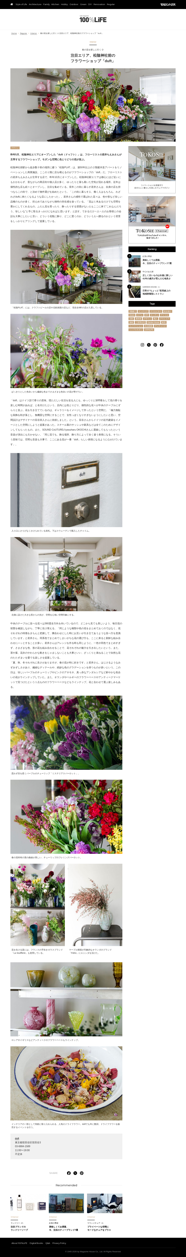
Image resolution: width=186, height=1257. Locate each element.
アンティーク (160, 326)
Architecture (35, 4)
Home (14, 33)
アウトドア (164, 319)
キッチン (154, 315)
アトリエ (164, 315)
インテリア (143, 311)
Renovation (99, 4)
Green (83, 4)
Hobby (64, 4)
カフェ (140, 315)
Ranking (152, 249)
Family (46, 4)
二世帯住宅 (140, 322)
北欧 (131, 319)
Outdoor (74, 4)
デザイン (15, 148)
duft (17, 1138)
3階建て (132, 311)
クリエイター (155, 311)
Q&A (47, 1243)
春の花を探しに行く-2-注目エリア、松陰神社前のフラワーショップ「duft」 (71, 33)
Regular (111, 4)
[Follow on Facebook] (161, 345)
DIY (90, 4)
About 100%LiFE (19, 1243)
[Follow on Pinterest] (155, 345)
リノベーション (135, 326)
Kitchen (55, 4)
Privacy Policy (59, 1243)
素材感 (138, 319)
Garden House (153, 322)
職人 (155, 319)
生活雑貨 (148, 326)
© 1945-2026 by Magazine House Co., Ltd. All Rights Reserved (93, 1251)
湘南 (131, 322)
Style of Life (21, 4)
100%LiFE (93, 18)
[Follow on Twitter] (149, 345)
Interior (33, 33)
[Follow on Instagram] (142, 345)
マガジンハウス (168, 5)
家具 (164, 322)
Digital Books (36, 1243)
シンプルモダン (135, 330)
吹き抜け (167, 311)
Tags (152, 303)
